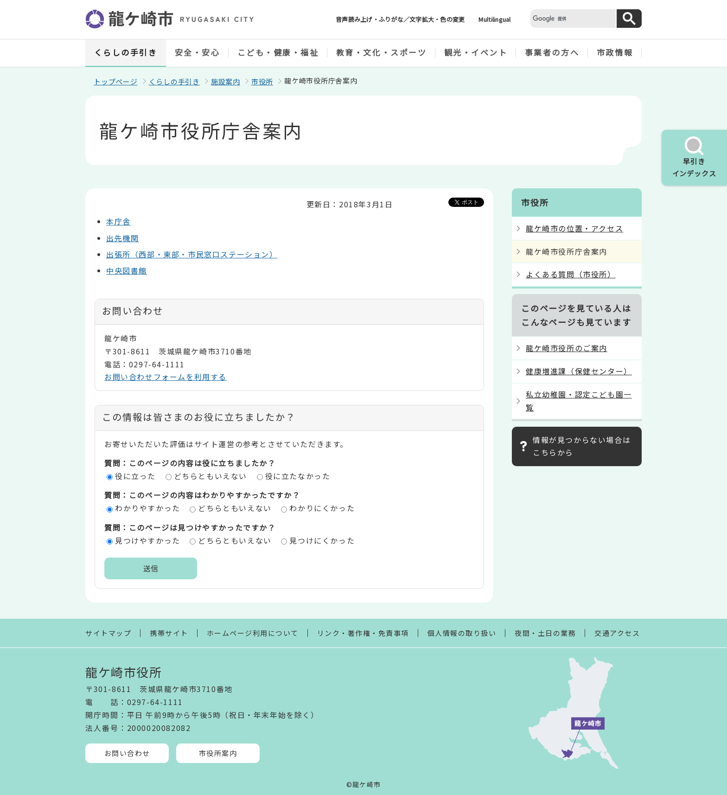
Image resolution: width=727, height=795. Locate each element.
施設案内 (225, 81)
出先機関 (122, 238)
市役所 (262, 81)
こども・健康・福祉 (278, 52)
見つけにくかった (322, 540)
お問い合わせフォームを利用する (165, 376)
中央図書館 (126, 270)
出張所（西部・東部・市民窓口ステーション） (192, 254)
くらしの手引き (126, 52)
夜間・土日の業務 (545, 633)
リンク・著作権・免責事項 (363, 633)
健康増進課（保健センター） (579, 371)
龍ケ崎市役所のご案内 (566, 347)
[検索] (572, 18)
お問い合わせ (127, 753)
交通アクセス (617, 633)
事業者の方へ (552, 52)
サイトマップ (108, 633)
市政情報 (615, 52)
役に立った (135, 475)
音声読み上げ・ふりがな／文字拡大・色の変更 (400, 19)
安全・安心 (197, 52)
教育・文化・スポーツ (381, 52)
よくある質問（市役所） (571, 274)
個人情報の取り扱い (462, 633)
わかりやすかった (147, 507)
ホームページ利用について (253, 633)
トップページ (116, 81)
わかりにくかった (322, 507)
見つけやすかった (147, 540)
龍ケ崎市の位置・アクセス (574, 228)
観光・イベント (476, 52)
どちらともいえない (210, 475)
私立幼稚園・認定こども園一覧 (579, 400)
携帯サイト (169, 633)
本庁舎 (118, 221)
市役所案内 (218, 753)
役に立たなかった (298, 475)
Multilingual (494, 19)
